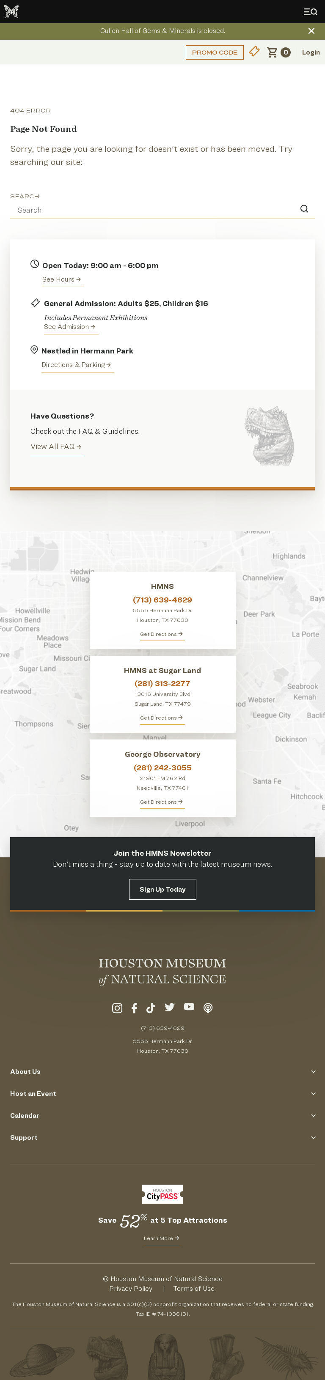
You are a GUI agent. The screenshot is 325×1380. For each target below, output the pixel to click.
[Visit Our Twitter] (170, 1009)
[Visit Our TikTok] (150, 1009)
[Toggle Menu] (312, 11)
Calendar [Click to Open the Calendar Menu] (162, 1116)
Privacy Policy (130, 1288)
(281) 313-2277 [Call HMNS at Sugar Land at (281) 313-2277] (162, 683)
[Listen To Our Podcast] (208, 1009)
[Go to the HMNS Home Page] (11, 11)
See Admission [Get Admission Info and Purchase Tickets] (69, 327)
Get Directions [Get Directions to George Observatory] (161, 801)
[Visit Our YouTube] (189, 1009)
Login (311, 52)
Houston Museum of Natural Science (166, 1279)
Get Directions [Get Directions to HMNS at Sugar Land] (161, 717)
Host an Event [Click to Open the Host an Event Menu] (162, 1094)
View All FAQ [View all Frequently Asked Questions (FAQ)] (55, 446)
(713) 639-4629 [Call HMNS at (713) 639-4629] (162, 599)
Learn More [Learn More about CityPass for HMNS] (161, 1238)
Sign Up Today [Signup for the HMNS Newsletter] (163, 889)
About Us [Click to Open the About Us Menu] (162, 1072)
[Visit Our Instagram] (117, 1009)
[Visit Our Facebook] (134, 1009)
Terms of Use (194, 1288)
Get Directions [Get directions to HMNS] (161, 633)
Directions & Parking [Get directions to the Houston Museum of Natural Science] (76, 365)
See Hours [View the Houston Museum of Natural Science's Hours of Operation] (61, 279)
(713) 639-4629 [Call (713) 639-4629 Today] (163, 1027)
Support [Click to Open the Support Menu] (162, 1138)
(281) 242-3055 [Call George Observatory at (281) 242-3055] (163, 767)
